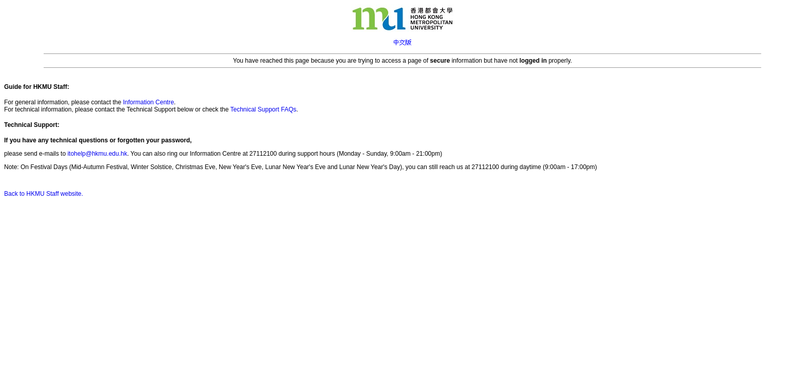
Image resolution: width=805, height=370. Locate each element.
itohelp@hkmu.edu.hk (97, 153)
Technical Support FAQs (263, 109)
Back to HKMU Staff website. (43, 193)
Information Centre (148, 102)
